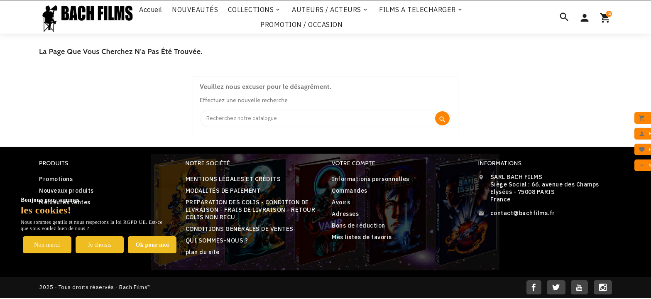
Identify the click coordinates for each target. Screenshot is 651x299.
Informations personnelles (370, 179)
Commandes (349, 190)
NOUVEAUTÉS (195, 9)
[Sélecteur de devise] (584, 17)
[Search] (317, 118)
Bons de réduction (358, 225)
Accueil (150, 9)
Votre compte (353, 163)
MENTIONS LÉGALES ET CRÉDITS (233, 179)
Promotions (56, 179)
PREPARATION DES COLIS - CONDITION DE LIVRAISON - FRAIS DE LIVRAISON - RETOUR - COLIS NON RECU (253, 210)
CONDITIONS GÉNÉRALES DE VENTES (240, 229)
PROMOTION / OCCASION (301, 24)
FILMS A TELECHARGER (421, 9)
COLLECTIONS (254, 9)
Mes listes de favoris (362, 237)
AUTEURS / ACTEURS (330, 9)
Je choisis (100, 245)
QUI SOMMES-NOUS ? (217, 240)
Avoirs (341, 202)
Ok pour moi (152, 245)
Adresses (345, 214)
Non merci (47, 245)
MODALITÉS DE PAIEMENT (223, 190)
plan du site (203, 252)
